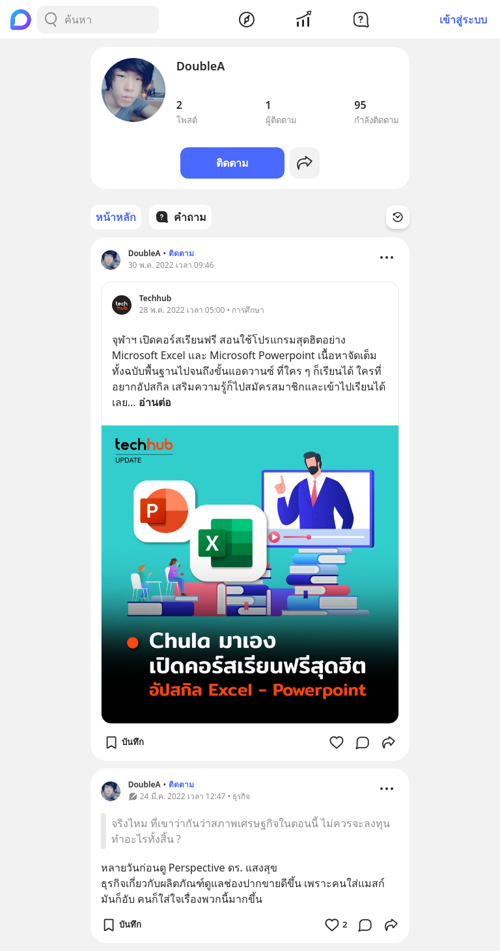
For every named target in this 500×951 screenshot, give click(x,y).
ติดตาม (232, 163)
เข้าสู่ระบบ (463, 19)
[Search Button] (51, 19)
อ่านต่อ (155, 402)
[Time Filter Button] (398, 217)
